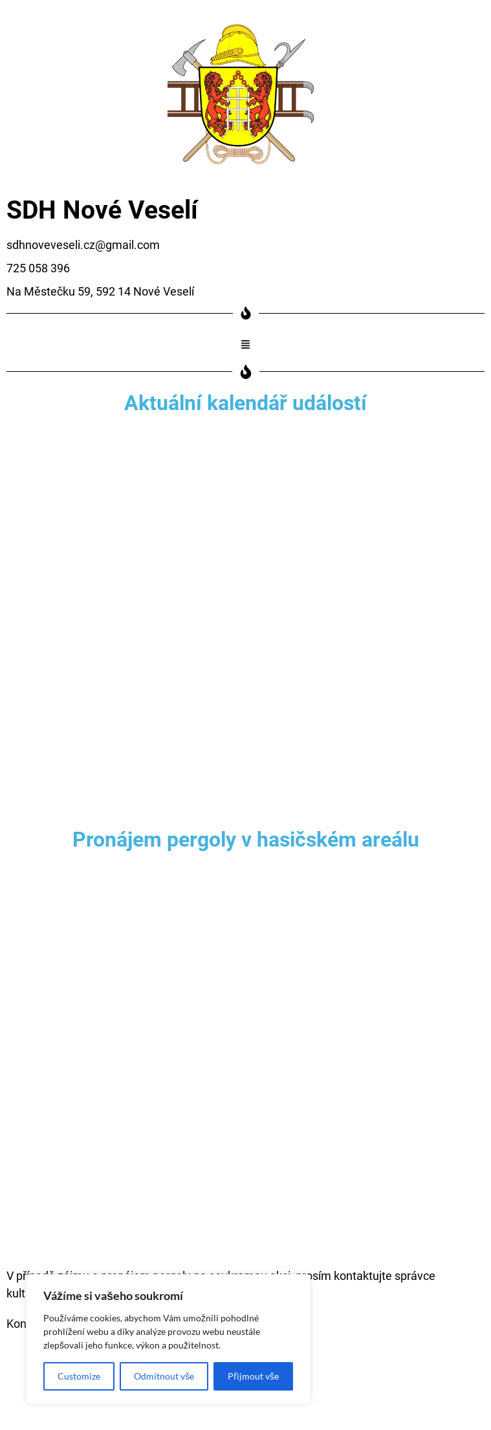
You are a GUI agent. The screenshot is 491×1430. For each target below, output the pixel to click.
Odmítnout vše (164, 1375)
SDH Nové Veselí (102, 210)
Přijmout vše (253, 1375)
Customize (79, 1375)
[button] (245, 345)
